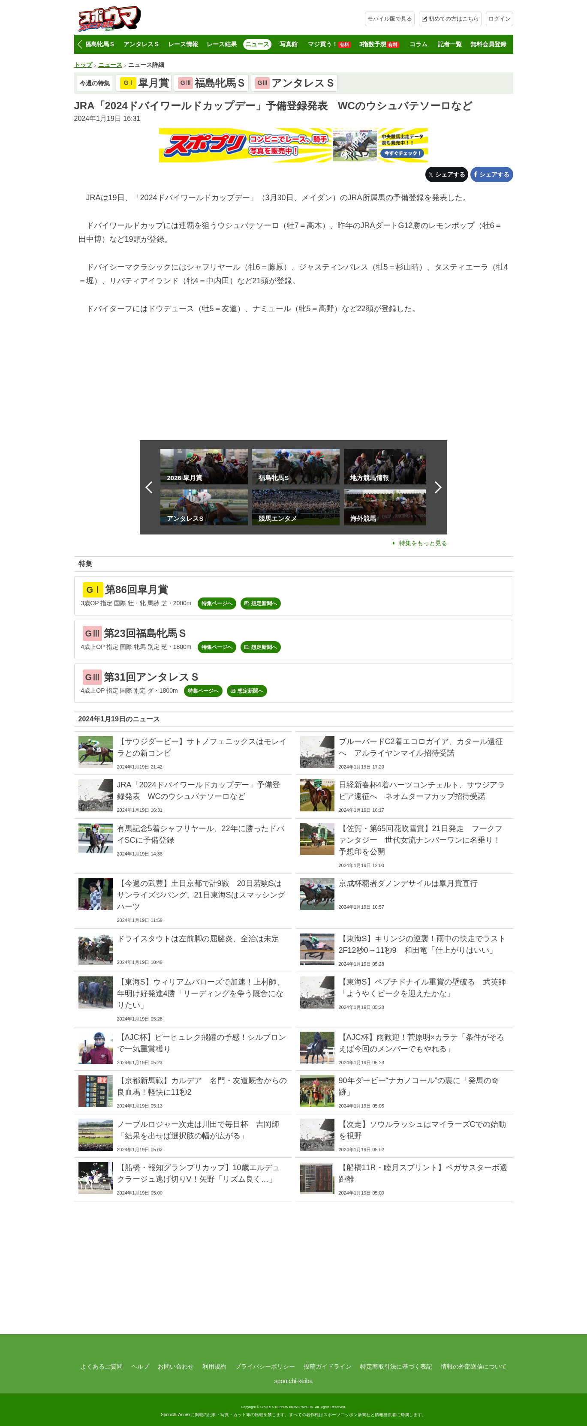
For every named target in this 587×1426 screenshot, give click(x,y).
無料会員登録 (488, 44)
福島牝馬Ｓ (100, 44)
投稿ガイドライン (328, 1366)
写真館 (289, 44)
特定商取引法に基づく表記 (396, 1366)
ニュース (257, 44)
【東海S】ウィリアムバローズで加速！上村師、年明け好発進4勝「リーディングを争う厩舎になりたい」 (200, 993)
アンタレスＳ (141, 44)
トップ (83, 64)
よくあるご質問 (102, 1366)
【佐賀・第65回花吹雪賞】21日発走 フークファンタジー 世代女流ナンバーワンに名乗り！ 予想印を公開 (424, 840)
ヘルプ (140, 1366)
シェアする (450, 174)
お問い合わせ (176, 1366)
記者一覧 (450, 44)
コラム (418, 44)
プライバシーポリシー (265, 1366)
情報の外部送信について (474, 1366)
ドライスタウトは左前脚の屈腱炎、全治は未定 (198, 938)
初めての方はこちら (454, 18)
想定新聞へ (264, 603)
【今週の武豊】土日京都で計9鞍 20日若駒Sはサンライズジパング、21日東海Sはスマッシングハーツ (201, 895)
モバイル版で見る (389, 18)
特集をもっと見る (423, 543)
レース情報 (183, 44)
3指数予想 (379, 44)
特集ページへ (217, 603)
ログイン (499, 18)
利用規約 (214, 1366)
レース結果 (222, 44)
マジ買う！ (329, 44)
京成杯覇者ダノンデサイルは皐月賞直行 (408, 883)
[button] (80, 44)
